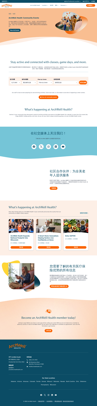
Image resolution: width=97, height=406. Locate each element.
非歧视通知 (49, 401)
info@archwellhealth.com (35, 366)
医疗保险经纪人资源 (14, 359)
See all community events (48, 97)
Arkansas (25, 381)
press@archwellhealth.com (16, 369)
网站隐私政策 (58, 401)
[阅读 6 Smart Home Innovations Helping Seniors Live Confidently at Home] (48, 235)
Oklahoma (83, 381)
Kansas (44, 381)
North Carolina (70, 381)
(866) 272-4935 (33, 360)
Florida (38, 381)
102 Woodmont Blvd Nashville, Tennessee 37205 (36, 363)
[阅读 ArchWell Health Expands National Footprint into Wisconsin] (21, 235)
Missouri (49, 381)
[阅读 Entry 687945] (76, 235)
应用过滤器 (83, 82)
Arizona (19, 381)
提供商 (51, 5)
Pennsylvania (45, 385)
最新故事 (11, 365)
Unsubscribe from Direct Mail (16, 362)
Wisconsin (53, 385)
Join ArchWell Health (35, 5)
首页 (10, 14)
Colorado (32, 381)
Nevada (62, 381)
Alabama (13, 381)
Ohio (77, 381)
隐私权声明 (41, 401)
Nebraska (56, 381)
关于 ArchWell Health (15, 357)
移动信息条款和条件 (68, 401)
